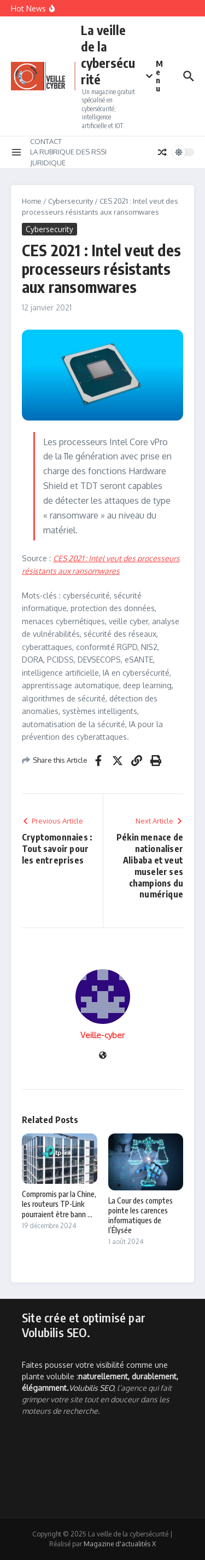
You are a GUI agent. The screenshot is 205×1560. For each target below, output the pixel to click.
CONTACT (46, 141)
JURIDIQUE (48, 162)
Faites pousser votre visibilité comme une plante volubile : (100, 1376)
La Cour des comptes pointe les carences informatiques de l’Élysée (140, 1215)
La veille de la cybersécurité (108, 54)
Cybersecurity (70, 201)
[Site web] (103, 1056)
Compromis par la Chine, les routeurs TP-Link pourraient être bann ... (59, 1203)
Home (32, 201)
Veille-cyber (102, 1035)
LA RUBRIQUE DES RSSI (68, 151)
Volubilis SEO (91, 1387)
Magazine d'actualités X (120, 1544)
